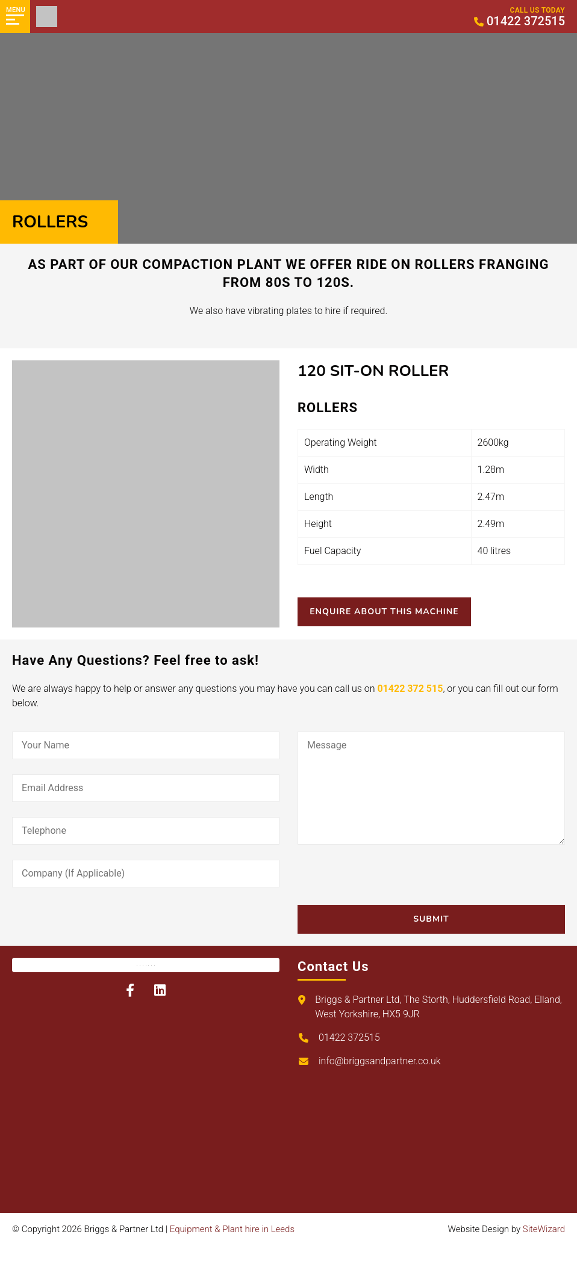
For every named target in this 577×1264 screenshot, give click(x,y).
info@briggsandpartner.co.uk (380, 1061)
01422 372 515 (410, 688)
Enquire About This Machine (390, 611)
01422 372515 (349, 1037)
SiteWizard (544, 1229)
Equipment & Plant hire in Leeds (232, 1229)
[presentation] (389, 881)
